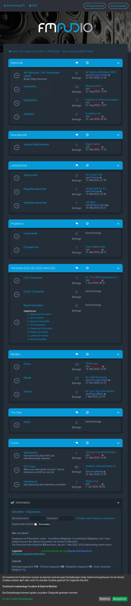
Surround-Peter (99, 74)
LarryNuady (96, 471)
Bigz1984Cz (97, 393)
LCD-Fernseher (33, 277)
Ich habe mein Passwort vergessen (95, 518)
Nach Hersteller (33, 305)
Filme (27, 363)
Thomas (94, 177)
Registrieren (33, 511)
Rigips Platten (93, 144)
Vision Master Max (95, 246)
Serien (28, 391)
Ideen (27, 421)
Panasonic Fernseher (40, 328)
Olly (24, 569)
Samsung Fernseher (39, 314)
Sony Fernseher (37, 339)
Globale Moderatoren (54, 550)
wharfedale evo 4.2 (96, 188)
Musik (27, 377)
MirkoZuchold (98, 204)
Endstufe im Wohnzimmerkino (102, 99)
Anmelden (18, 511)
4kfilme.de (96, 366)
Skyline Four (92, 481)
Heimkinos (30, 481)
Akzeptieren (119, 598)
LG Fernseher (35, 317)
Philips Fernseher (37, 331)
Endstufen (30, 99)
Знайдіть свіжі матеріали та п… (101, 467)
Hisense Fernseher (38, 321)
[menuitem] (33, 5)
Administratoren (32, 550)
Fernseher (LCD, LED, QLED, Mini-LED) (33, 268)
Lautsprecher (19, 165)
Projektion (17, 223)
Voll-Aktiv (91, 202)
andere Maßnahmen (36, 144)
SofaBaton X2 (93, 113)
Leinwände (31, 233)
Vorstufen (30, 86)
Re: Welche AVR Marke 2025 (101, 71)
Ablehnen (105, 598)
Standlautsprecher (35, 202)
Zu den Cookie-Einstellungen (17, 598)
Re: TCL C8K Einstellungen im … (102, 277)
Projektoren (31, 247)
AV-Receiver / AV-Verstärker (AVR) (42, 73)
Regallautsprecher (35, 188)
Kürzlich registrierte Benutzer (28, 554)
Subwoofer (31, 175)
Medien (15, 354)
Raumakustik (19, 134)
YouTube (16, 412)
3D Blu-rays (92, 363)
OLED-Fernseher (34, 291)
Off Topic (30, 466)
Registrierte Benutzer (79, 550)
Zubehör (29, 113)
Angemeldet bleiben (24, 524)
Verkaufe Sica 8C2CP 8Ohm (101, 452)
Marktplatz (30, 452)
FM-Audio (95, 88)
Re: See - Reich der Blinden (100, 390)
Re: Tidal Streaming (96, 377)
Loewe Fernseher (37, 335)
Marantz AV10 (93, 85)
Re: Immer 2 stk (94, 174)
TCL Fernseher (36, 324)
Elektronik (17, 62)
